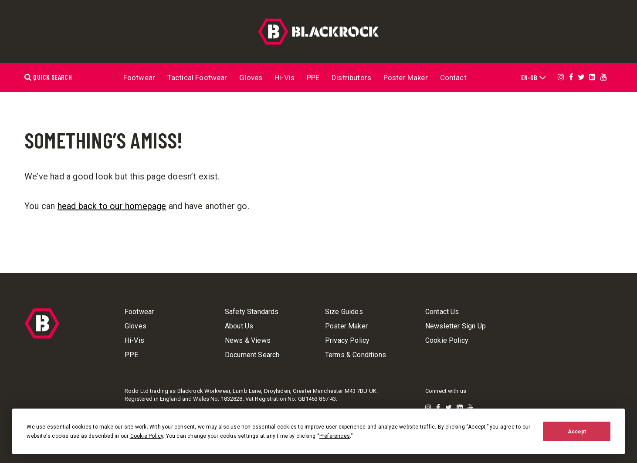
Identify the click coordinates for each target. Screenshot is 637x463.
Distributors (351, 77)
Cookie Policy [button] (146, 436)
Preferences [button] (334, 436)
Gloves (250, 77)
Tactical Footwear (197, 77)
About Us (239, 326)
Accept (577, 432)
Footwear (139, 77)
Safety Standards (252, 312)
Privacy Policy (347, 341)
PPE (313, 77)
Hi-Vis (284, 77)
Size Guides (344, 312)
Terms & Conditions (355, 355)
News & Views (248, 341)
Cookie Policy (446, 341)
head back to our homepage (112, 206)
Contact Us (442, 312)
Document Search (252, 355)
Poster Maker (405, 77)
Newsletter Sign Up (455, 326)
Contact (453, 77)
